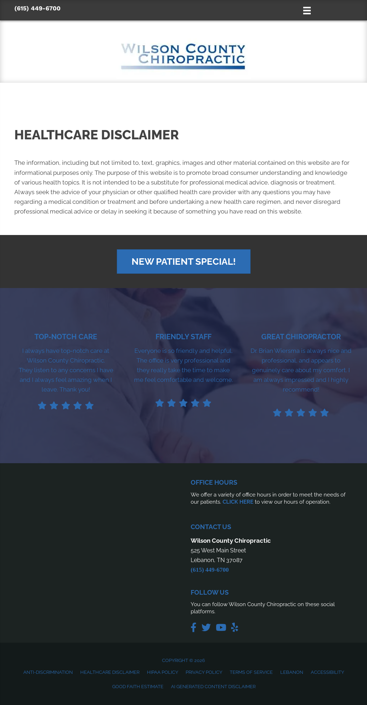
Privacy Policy (204, 672)
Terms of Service (251, 672)
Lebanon (291, 672)
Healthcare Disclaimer (109, 672)
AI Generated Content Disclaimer (213, 686)
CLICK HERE (238, 502)
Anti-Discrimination (48, 672)
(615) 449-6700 (37, 8)
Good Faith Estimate (137, 686)
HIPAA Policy (162, 672)
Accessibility (327, 672)
